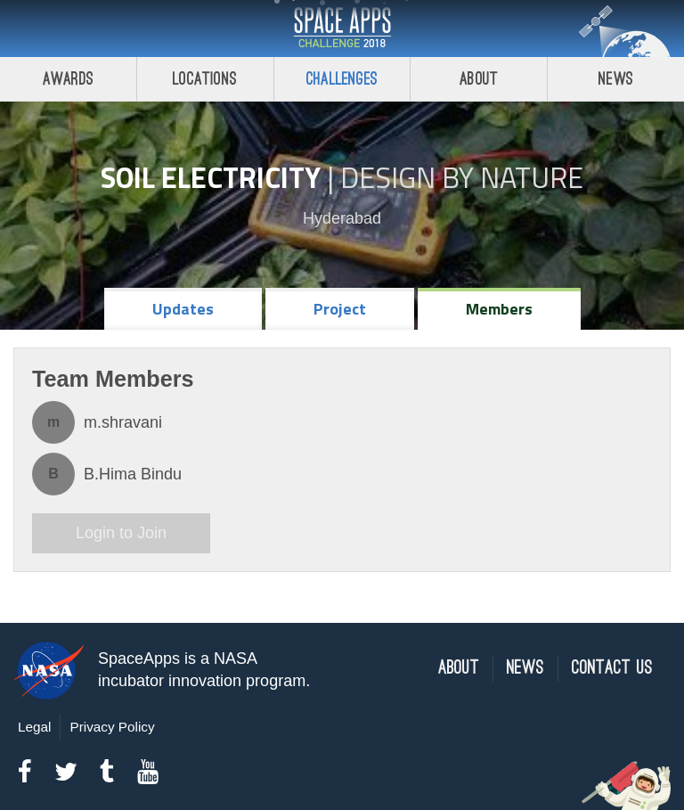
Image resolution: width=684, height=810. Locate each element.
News (615, 78)
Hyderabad (342, 218)
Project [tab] (340, 309)
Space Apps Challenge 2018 (342, 28)
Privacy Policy (111, 726)
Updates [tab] (183, 309)
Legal (34, 726)
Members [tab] (499, 309)
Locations (205, 78)
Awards (68, 78)
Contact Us (612, 667)
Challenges (342, 78)
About (479, 78)
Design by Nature (461, 177)
